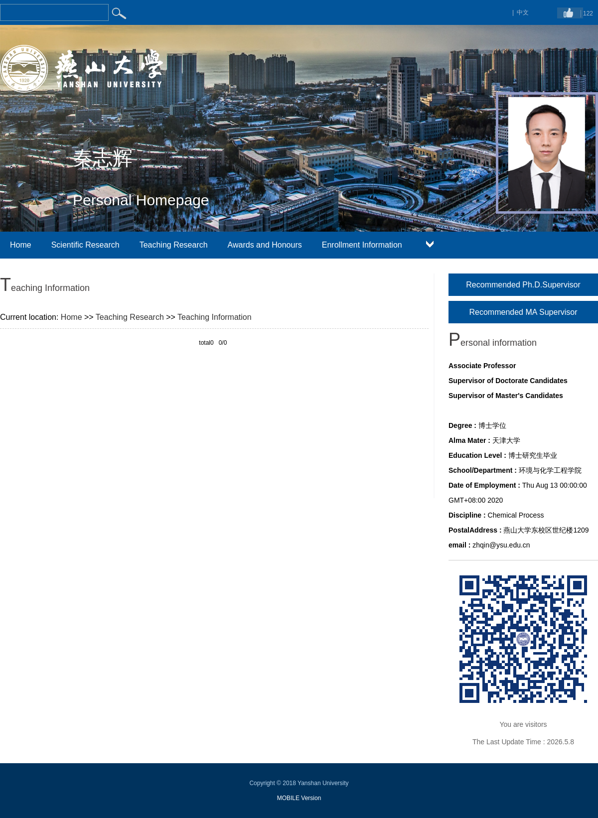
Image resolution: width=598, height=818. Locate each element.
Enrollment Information (362, 245)
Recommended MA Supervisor (523, 312)
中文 (523, 12)
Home (20, 245)
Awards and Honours (265, 245)
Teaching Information (214, 317)
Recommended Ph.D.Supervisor (523, 284)
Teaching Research (174, 245)
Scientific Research (85, 245)
